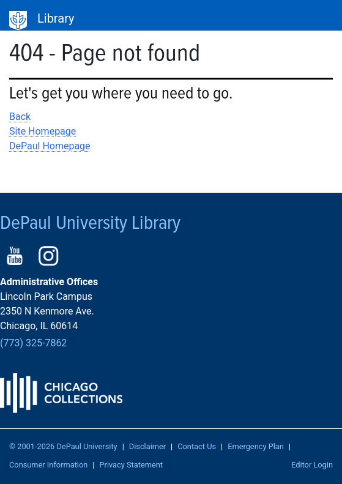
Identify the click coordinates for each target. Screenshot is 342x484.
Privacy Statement (131, 464)
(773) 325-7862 (33, 343)
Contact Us (196, 446)
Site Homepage (42, 131)
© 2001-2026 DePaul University (63, 446)
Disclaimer (147, 446)
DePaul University (18, 21)
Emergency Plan (256, 446)
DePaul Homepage (50, 146)
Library (56, 18)
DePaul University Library (90, 223)
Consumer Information (48, 464)
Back (20, 116)
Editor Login (312, 464)
